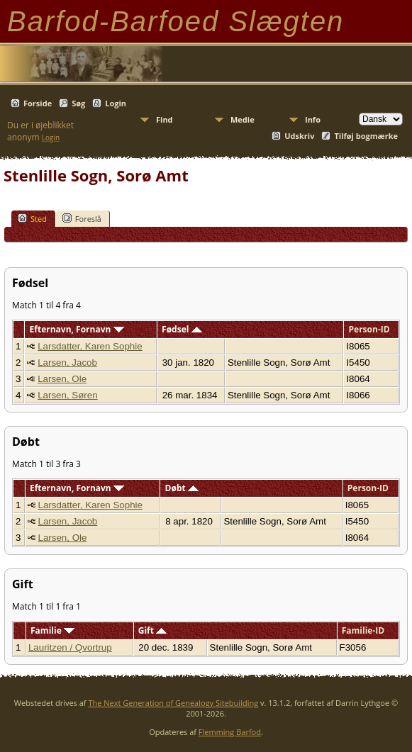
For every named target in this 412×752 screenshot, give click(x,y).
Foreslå (81, 218)
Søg (78, 103)
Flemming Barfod (230, 731)
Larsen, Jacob (67, 362)
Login (115, 103)
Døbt (182, 488)
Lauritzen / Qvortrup (70, 647)
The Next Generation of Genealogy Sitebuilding (173, 702)
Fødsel (181, 329)
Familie (52, 630)
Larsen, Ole (62, 379)
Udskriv (299, 135)
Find (164, 119)
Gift (152, 630)
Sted (32, 218)
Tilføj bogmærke (366, 135)
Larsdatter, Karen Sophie (90, 346)
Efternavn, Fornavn (77, 329)
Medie (242, 119)
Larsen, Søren (67, 395)
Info (313, 119)
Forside (37, 103)
